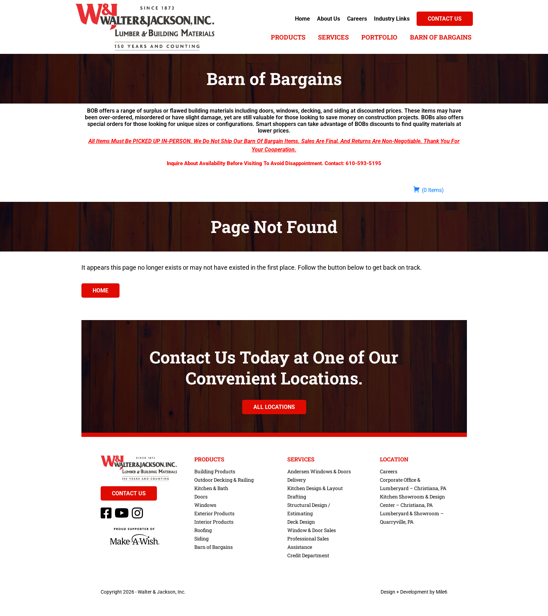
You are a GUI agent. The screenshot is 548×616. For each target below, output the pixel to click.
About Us (328, 18)
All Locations (274, 407)
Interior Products (213, 521)
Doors (201, 496)
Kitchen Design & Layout (315, 488)
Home (302, 18)
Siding (201, 538)
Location (394, 459)
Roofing (203, 530)
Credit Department (308, 555)
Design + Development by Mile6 (414, 592)
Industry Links (392, 18)
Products (288, 37)
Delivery (296, 479)
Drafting (296, 496)
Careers (357, 18)
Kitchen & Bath (211, 488)
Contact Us (445, 18)
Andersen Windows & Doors (319, 471)
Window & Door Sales (311, 530)
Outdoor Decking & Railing (224, 479)
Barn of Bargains (440, 37)
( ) (428, 190)
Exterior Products (214, 513)
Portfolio (379, 37)
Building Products (214, 471)
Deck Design (301, 521)
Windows (205, 505)
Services (333, 37)
